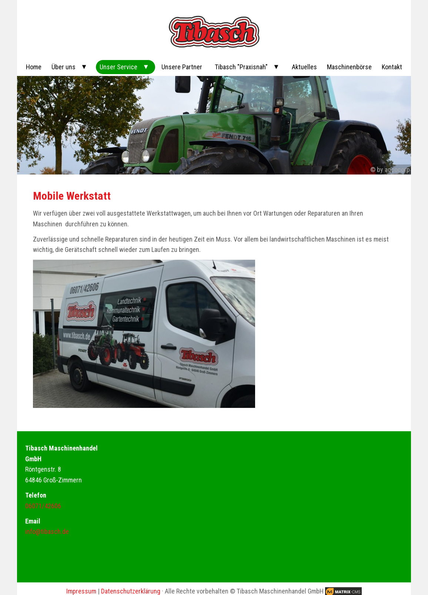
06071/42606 (43, 506)
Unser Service (118, 67)
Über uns (63, 67)
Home (33, 67)
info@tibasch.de (47, 531)
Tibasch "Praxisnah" (241, 67)
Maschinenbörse (349, 67)
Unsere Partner (181, 67)
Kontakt (392, 67)
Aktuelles (304, 67)
